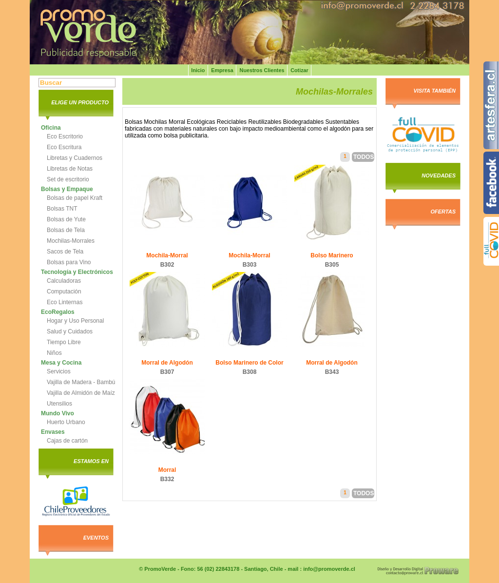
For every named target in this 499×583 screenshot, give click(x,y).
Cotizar (299, 70)
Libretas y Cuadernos (74, 158)
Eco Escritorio (65, 136)
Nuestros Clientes (262, 70)
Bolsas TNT (62, 208)
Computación (64, 291)
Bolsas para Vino (69, 262)
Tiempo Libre (64, 342)
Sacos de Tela (65, 251)
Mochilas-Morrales (71, 240)
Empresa (222, 70)
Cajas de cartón (67, 440)
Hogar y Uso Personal (75, 320)
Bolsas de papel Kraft (74, 197)
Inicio (198, 70)
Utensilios (59, 403)
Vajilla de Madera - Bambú (81, 382)
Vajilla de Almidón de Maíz (81, 392)
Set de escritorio (68, 179)
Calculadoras (64, 280)
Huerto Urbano (66, 422)
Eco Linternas (64, 302)
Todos (363, 157)
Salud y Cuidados (70, 331)
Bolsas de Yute (66, 219)
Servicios (59, 371)
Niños (54, 353)
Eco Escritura (64, 147)
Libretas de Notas (70, 168)
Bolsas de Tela (66, 230)
